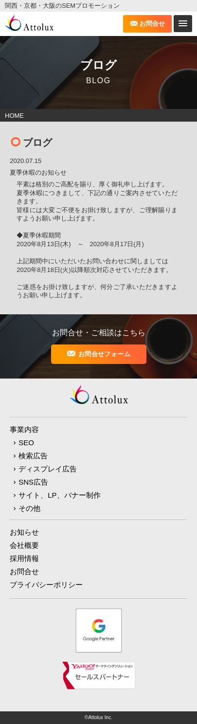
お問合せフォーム (104, 354)
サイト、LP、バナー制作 (59, 495)
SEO (26, 442)
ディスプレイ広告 (47, 469)
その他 (29, 508)
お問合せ (152, 23)
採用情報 (24, 558)
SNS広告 (33, 482)
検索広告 (33, 456)
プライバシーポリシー (46, 584)
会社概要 (24, 545)
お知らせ (24, 532)
